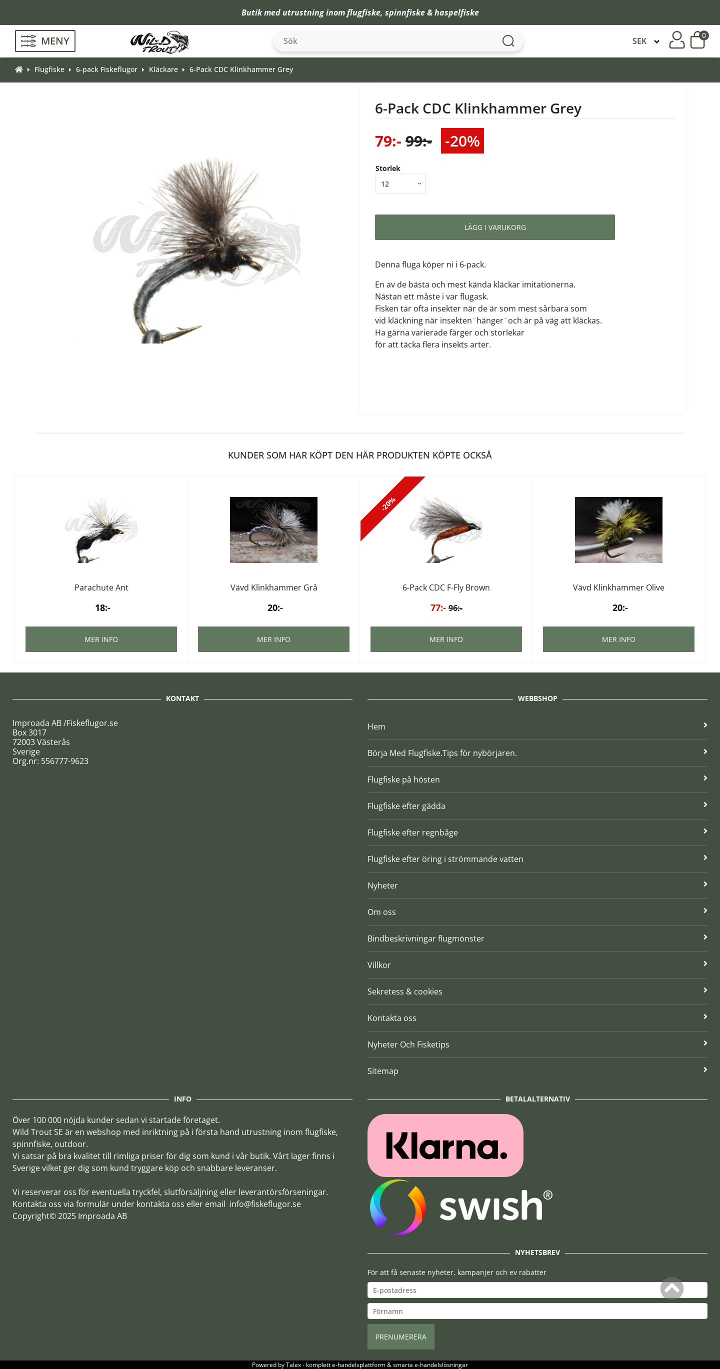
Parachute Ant (101, 587)
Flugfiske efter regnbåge (538, 832)
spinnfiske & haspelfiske (432, 12)
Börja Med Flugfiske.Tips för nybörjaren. (538, 753)
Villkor (538, 965)
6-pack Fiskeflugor (107, 69)
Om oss (538, 912)
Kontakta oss (538, 1018)
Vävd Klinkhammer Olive (618, 587)
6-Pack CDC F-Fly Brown (446, 587)
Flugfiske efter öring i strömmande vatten (538, 859)
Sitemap (538, 1071)
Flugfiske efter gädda (538, 806)
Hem (538, 726)
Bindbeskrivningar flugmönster (538, 938)
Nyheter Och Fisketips (538, 1044)
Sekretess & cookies (538, 991)
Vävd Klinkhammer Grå (274, 587)
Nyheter (538, 885)
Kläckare (163, 69)
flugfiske (363, 12)
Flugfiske (49, 69)
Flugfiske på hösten (538, 779)
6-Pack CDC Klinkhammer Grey (241, 69)
